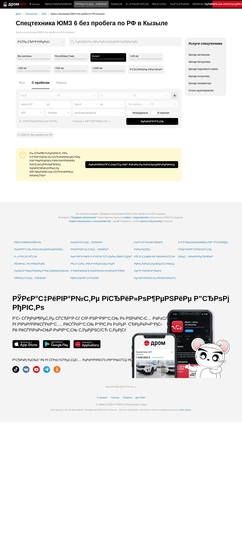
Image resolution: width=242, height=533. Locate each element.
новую (127, 217)
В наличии (163, 112)
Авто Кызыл (185, 410)
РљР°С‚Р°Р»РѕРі (179, 4)
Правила (127, 397)
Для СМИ (140, 397)
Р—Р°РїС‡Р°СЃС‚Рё (137, 4)
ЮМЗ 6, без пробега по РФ (37, 134)
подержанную (141, 217)
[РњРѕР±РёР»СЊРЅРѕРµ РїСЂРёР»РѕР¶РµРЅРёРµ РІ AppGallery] (87, 344)
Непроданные (140, 112)
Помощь (115, 397)
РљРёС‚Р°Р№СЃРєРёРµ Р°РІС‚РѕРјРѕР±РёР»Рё (41, 271)
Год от (77, 104)
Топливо (52, 112)
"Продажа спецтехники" (84, 217)
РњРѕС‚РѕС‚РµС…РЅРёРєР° (87, 242)
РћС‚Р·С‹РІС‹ (159, 4)
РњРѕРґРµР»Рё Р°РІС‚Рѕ (121, 386)
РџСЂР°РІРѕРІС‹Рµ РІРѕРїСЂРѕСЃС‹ (155, 278)
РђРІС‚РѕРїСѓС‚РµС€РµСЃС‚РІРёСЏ (154, 263)
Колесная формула (85, 112)
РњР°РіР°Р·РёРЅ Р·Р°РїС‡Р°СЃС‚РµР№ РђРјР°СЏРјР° (101, 256)
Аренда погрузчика (199, 76)
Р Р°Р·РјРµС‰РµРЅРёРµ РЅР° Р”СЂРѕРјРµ (203, 242)
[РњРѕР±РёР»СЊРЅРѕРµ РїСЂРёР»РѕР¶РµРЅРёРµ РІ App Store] (25, 344)
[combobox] (41, 42)
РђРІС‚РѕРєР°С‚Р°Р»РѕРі (85, 278)
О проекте (102, 397)
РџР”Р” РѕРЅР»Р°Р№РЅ (147, 271)
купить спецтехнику (151, 221)
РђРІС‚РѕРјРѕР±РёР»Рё (58, 4)
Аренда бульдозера (199, 61)
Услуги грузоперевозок (201, 90)
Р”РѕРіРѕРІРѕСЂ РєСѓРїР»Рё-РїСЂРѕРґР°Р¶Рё (97, 271)
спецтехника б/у (102, 221)
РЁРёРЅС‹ (198, 4)
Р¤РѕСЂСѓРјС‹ (142, 249)
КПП (23, 112)
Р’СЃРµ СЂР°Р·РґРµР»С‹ (34, 41)
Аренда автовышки (199, 54)
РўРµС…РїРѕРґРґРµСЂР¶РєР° (196, 256)
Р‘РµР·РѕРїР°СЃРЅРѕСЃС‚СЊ (195, 249)
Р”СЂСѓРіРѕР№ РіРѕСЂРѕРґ (146, 69)
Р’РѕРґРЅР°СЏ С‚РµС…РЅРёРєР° (90, 249)
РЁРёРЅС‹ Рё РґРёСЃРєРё (29, 263)
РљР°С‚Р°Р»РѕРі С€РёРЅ (148, 242)
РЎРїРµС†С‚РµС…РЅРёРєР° (30, 278)
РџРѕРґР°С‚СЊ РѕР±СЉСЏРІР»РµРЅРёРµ (38, 249)
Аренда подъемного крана (203, 69)
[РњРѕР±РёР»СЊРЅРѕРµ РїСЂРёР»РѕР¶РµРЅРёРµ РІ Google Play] (56, 344)
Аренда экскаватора (199, 83)
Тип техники (134, 104)
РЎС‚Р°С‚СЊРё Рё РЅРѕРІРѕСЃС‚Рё (154, 256)
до (101, 104)
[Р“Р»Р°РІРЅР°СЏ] (14, 4)
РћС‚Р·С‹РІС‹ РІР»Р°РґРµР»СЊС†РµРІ (92, 263)
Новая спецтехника (79, 221)
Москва (35, 4)
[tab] (22, 85)
